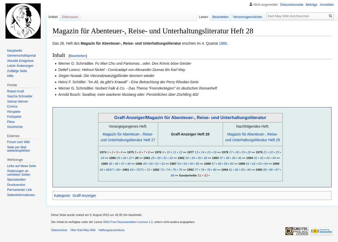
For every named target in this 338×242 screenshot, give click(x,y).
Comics (12, 106)
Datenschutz (59, 230)
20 (249, 152)
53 (179, 163)
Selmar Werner (17, 101)
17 (230, 152)
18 (237, 152)
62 (253, 163)
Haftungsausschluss (112, 230)
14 (202, 152)
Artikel (53, 17)
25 (118, 158)
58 (219, 163)
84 (249, 169)
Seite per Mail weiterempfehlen (18, 149)
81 (230, 169)
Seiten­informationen (21, 195)
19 (243, 152)
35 (199, 158)
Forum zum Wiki (18, 142)
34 (193, 158)
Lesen (203, 17)
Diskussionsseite (291, 5)
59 (225, 163)
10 (168, 152)
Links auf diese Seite (21, 166)
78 (202, 169)
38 (227, 158)
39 (233, 158)
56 (197, 163)
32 (171, 158)
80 (214, 169)
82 (236, 169)
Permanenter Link (19, 190)
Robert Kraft (15, 91)
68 (118, 169)
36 (205, 158)
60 (231, 163)
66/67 (109, 169)
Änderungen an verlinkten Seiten (18, 172)
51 (157, 163)
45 (110, 163)
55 (191, 163)
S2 (206, 175)
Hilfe (10, 76)
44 (274, 158)
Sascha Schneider (19, 96)
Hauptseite (14, 50)
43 (267, 158)
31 (165, 158)
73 (162, 169)
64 (266, 163)
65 (101, 169)
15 (208, 152)
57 (213, 163)
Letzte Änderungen (20, 66)
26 (124, 158)
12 (180, 152)
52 (163, 163)
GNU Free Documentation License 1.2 (128, 221)
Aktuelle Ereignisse (20, 61)
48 (129, 163)
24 (102, 158)
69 (132, 169)
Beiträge (311, 5)
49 (144, 163)
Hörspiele (13, 112)
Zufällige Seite (17, 71)
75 (174, 169)
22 (271, 152)
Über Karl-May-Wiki (82, 230)
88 (172, 175)
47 (122, 163)
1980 (223, 43)
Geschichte (15, 127)
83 (243, 169)
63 (260, 163)
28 (136, 158)
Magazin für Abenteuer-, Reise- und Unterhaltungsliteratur (206, 117)
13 (196, 152)
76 (180, 169)
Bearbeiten (78, 56)
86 (271, 169)
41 (255, 158)
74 (168, 169)
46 (116, 163)
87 (277, 169)
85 (265, 169)
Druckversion (16, 185)
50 (151, 163)
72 (148, 169)
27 (130, 158)
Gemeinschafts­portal (21, 55)
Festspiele (14, 117)
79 (208, 169)
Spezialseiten (16, 179)
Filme (11, 122)
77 (196, 169)
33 (187, 158)
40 (240, 158)
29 (152, 158)
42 (261, 158)
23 (277, 152)
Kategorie (62, 195)
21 (265, 152)
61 (247, 163)
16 (215, 152)
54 (185, 163)
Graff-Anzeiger (129, 117)
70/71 (140, 169)
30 (158, 158)
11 (174, 152)
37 (221, 158)
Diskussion (70, 17)
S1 (199, 175)
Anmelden (327, 5)
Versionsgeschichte (247, 17)
